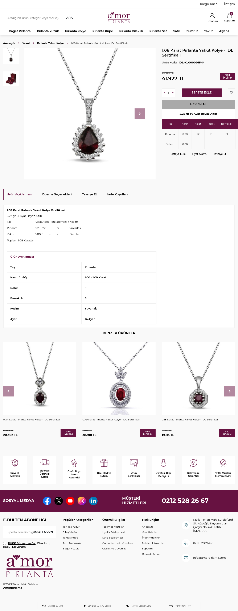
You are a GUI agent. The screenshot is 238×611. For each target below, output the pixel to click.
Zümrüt (192, 31)
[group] (90, 113)
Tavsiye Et (220, 153)
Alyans (224, 31)
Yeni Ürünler (149, 532)
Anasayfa (9, 43)
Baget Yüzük (71, 548)
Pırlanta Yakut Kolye (50, 43)
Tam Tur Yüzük (72, 543)
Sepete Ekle (202, 93)
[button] (140, 113)
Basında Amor (151, 554)
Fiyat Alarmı (199, 153)
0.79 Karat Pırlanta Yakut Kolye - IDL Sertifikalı (111, 419)
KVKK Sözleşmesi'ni (22, 543)
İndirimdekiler (151, 537)
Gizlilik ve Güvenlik (114, 548)
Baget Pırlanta (20, 31)
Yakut (208, 31)
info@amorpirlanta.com (209, 557)
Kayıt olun (43, 532)
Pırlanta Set (158, 31)
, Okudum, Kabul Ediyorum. (26, 544)
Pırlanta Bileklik (131, 31)
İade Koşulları (117, 194)
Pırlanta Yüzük (48, 31)
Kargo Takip (209, 4)
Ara (69, 18)
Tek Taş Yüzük (71, 526)
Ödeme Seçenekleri (57, 194)
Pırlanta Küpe (102, 31)
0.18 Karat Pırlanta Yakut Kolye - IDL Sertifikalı (190, 419)
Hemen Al (198, 104)
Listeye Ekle (178, 153)
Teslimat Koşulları (113, 526)
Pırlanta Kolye (75, 31)
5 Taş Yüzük (70, 532)
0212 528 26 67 (185, 501)
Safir (176, 31)
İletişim (229, 4)
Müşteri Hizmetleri (153, 543)
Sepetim (147, 548)
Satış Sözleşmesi (112, 537)
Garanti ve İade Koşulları (117, 543)
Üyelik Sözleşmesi (113, 532)
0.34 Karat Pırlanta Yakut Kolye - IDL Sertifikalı (32, 419)
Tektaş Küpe (70, 537)
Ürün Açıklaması (19, 194)
